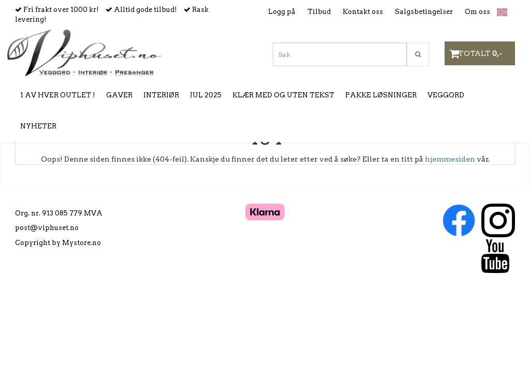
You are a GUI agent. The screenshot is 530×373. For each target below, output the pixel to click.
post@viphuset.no (47, 228)
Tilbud (319, 12)
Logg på (282, 12)
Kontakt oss (363, 12)
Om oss (477, 12)
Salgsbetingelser (424, 12)
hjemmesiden (450, 159)
